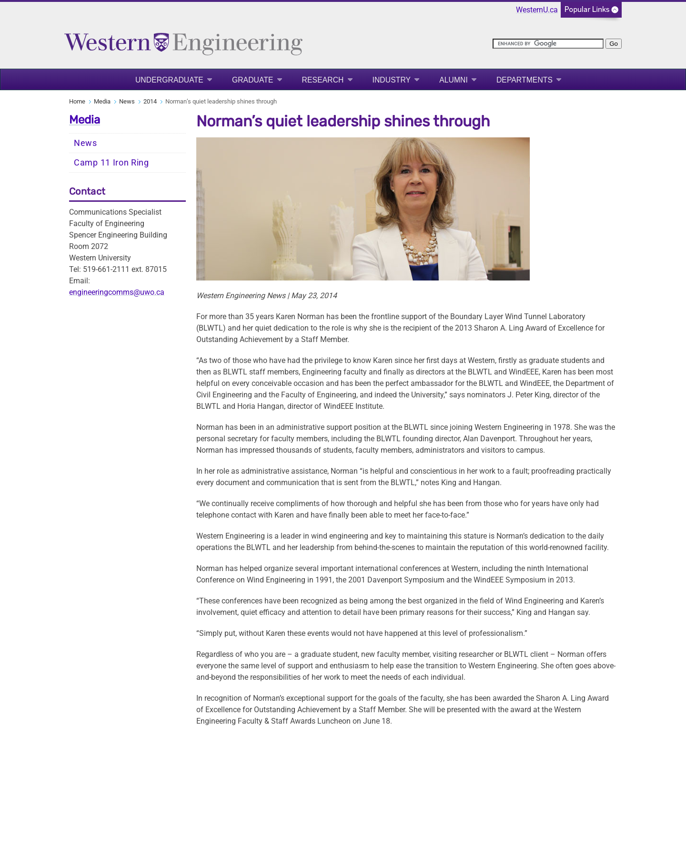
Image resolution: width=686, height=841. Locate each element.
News (127, 101)
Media (102, 101)
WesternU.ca (537, 9)
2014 (150, 101)
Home (77, 101)
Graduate (252, 80)
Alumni (453, 80)
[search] (548, 44)
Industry (392, 80)
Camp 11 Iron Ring (111, 162)
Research (323, 80)
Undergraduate (169, 80)
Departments (524, 80)
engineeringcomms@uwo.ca (116, 292)
